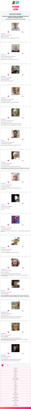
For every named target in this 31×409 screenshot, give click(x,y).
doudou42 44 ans (3, 247)
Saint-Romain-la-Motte (15, 397)
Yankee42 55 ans (3, 76)
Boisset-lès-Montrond (15, 400)
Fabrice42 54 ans (3, 119)
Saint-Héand (15, 389)
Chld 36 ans (2, 140)
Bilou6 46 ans (3, 290)
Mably (15, 384)
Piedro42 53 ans (3, 97)
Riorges (15, 376)
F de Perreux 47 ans (4, 269)
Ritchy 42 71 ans (3, 183)
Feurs (15, 381)
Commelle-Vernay (15, 394)
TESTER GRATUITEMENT (15, 6)
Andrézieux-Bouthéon (15, 379)
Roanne (15, 369)
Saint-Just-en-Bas (15, 405)
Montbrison (15, 374)
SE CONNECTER (15, 9)
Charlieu (15, 387)
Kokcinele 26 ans (3, 333)
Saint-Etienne (15, 368)
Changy (15, 402)
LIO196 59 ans (3, 33)
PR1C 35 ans (3, 226)
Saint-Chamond (15, 371)
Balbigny (15, 392)
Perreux (15, 395)
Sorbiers (15, 382)
